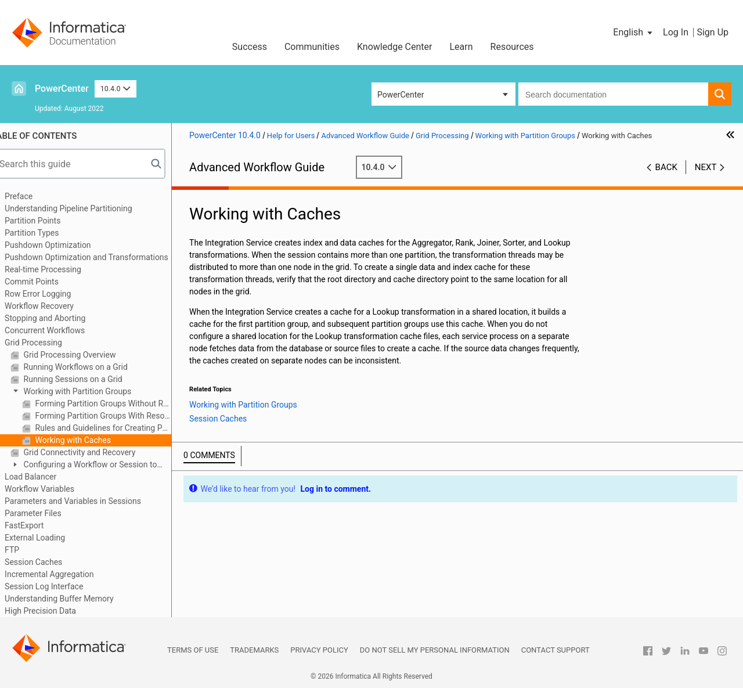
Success (249, 46)
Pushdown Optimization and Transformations (101, 257)
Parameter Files (47, 513)
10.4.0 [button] (115, 88)
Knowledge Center (394, 46)
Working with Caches (86, 440)
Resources (512, 46)
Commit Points (46, 281)
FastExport (38, 525)
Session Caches (48, 562)
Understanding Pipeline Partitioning (83, 208)
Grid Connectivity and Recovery (93, 452)
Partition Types (46, 232)
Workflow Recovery (53, 306)
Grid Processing (48, 342)
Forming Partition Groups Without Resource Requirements (117, 403)
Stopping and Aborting (59, 318)
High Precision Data (55, 610)
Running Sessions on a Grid (86, 379)
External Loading (49, 537)
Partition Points (47, 220)
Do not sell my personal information (435, 650)
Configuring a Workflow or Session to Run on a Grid (98, 465)
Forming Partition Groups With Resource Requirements (117, 415)
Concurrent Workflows (59, 330)
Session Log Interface (58, 586)
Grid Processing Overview (83, 354)
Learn (461, 46)
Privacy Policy (319, 650)
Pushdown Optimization (62, 245)
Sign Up (712, 32)
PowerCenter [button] (400, 94)
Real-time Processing (57, 269)
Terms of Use (192, 650)
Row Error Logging (52, 293)
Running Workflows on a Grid (89, 367)
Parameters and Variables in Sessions (87, 501)
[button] (633, 32)
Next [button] (706, 167)
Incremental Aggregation (63, 574)
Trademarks (254, 650)
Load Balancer (45, 476)
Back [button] (666, 167)
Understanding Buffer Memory (73, 598)
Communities (312, 46)
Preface (33, 196)
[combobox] (613, 94)
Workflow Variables (54, 489)
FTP (26, 549)
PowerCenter (62, 88)
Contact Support (555, 650)
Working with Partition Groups (91, 391)
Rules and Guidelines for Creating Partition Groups (117, 428)
